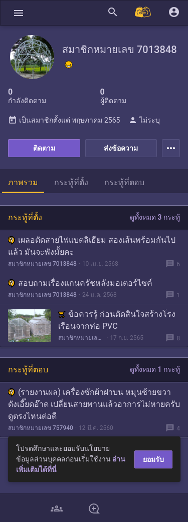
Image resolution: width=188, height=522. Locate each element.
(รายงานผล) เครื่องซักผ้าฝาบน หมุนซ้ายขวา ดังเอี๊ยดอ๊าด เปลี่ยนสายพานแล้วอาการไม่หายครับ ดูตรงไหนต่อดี (94, 404)
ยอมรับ (153, 459)
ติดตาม (44, 148)
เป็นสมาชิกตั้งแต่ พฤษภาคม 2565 (64, 120)
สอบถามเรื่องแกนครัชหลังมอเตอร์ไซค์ (80, 283)
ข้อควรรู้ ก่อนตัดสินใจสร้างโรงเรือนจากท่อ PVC (116, 320)
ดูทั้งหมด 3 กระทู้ (155, 217)
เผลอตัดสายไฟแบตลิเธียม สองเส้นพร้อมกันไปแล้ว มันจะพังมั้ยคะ (91, 246)
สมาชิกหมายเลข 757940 (40, 427)
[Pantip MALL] (143, 13)
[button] (19, 13)
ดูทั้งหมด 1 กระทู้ (155, 369)
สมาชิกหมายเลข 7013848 (42, 263)
